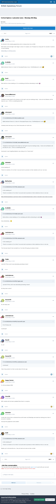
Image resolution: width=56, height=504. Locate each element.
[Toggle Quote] (3, 118)
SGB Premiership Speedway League (16, 23)
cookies (11, 499)
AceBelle (19, 118)
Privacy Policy (25, 493)
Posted (10, 41)
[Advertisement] (28, 12)
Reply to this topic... (8, 474)
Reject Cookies (50, 499)
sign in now (33, 467)
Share (14, 483)
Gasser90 (19, 321)
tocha (3, 21)
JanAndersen (20, 361)
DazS (18, 213)
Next (50, 33)
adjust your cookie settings (19, 500)
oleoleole (19, 186)
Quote (6, 56)
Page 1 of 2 (28, 33)
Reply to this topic (28, 28)
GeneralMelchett (21, 142)
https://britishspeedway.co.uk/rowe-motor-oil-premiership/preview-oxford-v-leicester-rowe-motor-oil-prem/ (27, 196)
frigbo (18, 281)
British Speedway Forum (11, 6)
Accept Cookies (39, 499)
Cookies (32, 493)
